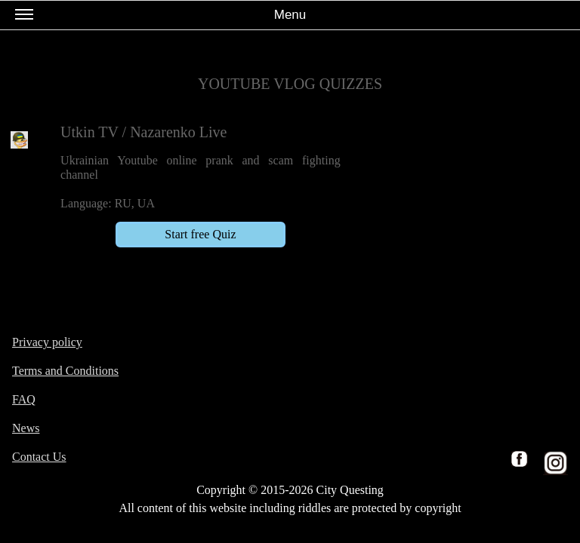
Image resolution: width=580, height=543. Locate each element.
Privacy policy (47, 342)
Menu (160, 17)
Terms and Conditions (65, 370)
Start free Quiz (200, 234)
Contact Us (39, 456)
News (25, 428)
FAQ (23, 399)
